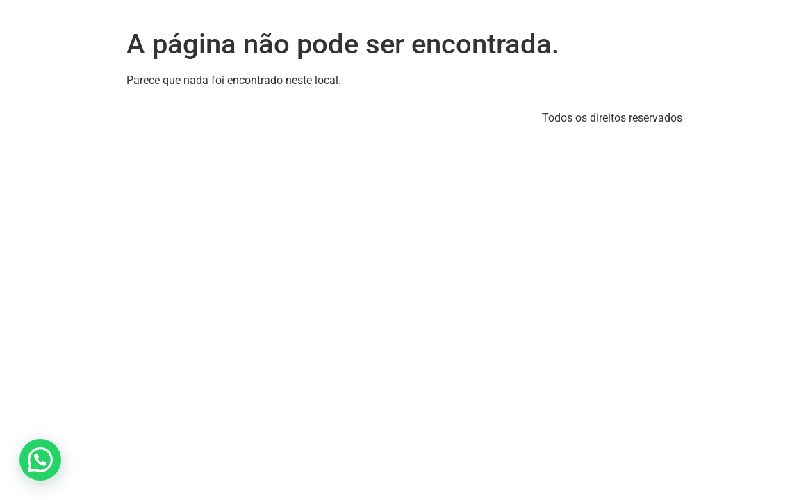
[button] (40, 460)
